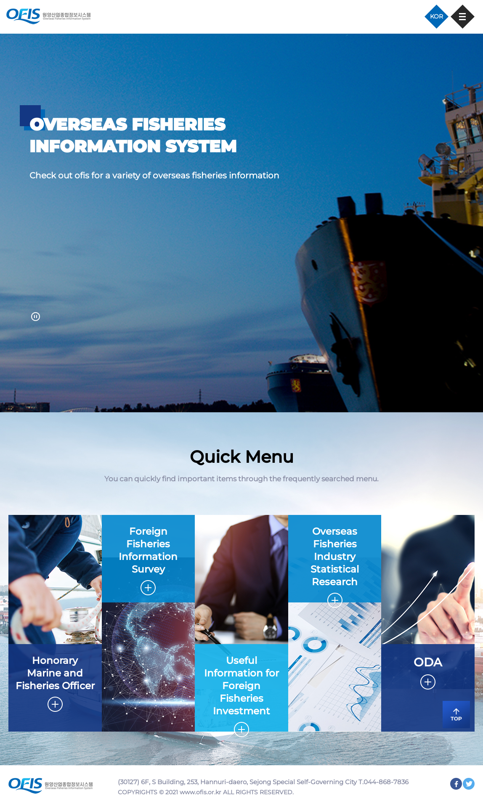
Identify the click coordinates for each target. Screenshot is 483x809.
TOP (453, 713)
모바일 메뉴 (463, 17)
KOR (436, 16)
